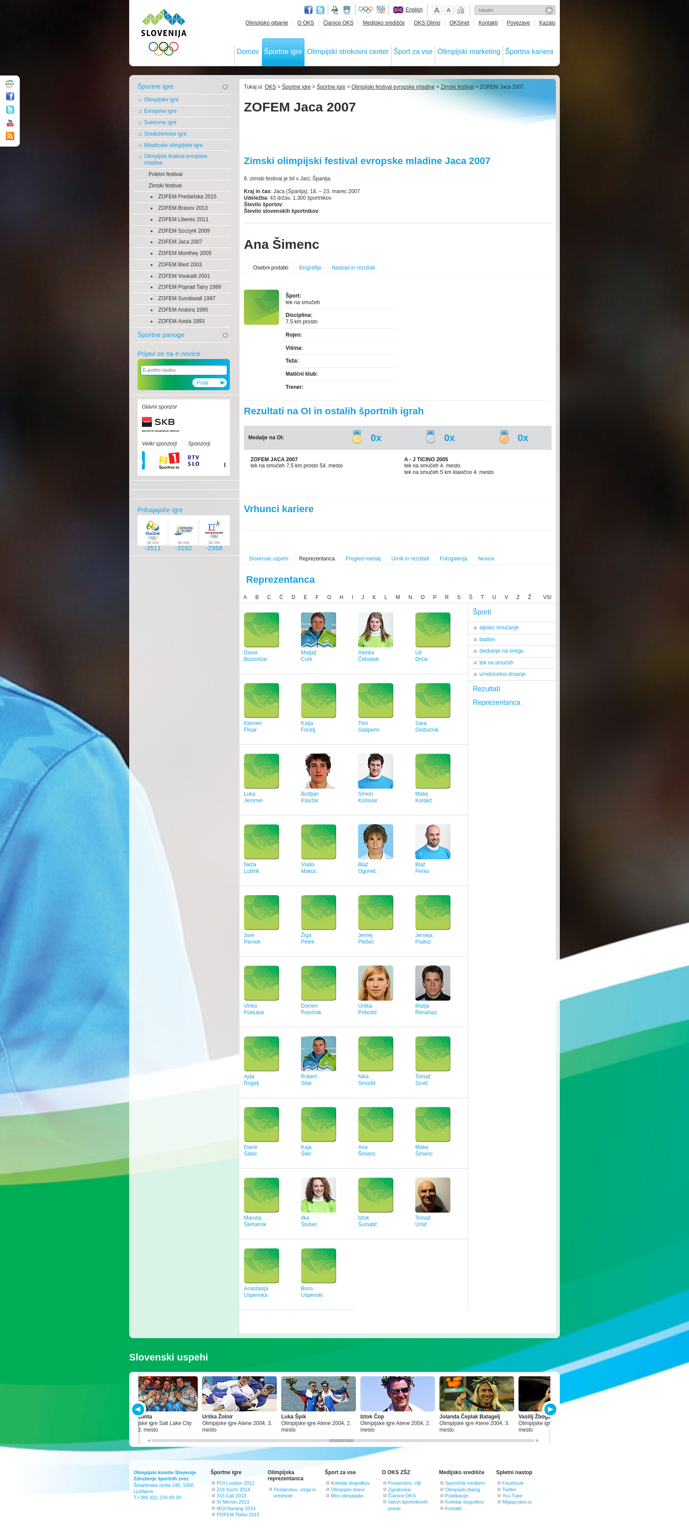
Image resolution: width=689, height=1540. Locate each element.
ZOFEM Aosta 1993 (181, 321)
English (414, 10)
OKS (270, 87)
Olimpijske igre (161, 100)
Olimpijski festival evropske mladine (175, 159)
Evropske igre (160, 111)
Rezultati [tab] (486, 689)
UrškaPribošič (367, 1009)
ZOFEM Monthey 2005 (184, 253)
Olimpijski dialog (462, 1489)
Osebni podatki (270, 268)
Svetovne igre (160, 122)
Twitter (320, 10)
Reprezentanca (316, 559)
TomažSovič (423, 1079)
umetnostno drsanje (502, 674)
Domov (248, 51)
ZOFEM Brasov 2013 (183, 208)
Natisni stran (460, 10)
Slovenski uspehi (268, 559)
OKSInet (459, 23)
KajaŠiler (306, 1150)
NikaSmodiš (367, 1079)
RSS (10, 136)
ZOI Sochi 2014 (233, 1489)
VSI (547, 597)
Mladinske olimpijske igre (173, 145)
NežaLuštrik (251, 868)
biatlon (487, 639)
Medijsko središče (383, 23)
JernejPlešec (366, 938)
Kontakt (453, 1508)
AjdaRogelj (251, 1079)
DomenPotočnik (311, 1009)
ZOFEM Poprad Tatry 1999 (189, 287)
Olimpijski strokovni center (348, 51)
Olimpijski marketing (468, 51)
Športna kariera (529, 51)
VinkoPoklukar (254, 1009)
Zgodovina (399, 1489)
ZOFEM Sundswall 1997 (186, 298)
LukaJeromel (253, 797)
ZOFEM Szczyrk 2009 (184, 231)
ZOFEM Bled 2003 (180, 265)
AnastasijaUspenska (256, 1291)
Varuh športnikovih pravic (408, 1505)
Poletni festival (165, 174)
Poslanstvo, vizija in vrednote (295, 1492)
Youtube (10, 122)
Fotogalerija (454, 559)
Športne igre (283, 51)
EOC (381, 10)
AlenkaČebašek (368, 656)
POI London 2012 (235, 1483)
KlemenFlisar (253, 726)
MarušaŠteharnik (255, 1221)
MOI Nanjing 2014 (236, 1508)
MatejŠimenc (424, 1150)
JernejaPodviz (423, 938)
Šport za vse (413, 51)
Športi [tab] (482, 612)
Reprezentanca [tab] (497, 702)
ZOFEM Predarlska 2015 (187, 197)
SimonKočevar (367, 797)
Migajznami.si (517, 1501)
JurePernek (252, 938)
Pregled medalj (363, 559)
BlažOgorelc (367, 868)
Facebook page (308, 10)
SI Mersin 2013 (233, 1501)
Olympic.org (366, 10)
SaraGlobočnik (427, 726)
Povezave (518, 23)
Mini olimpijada (347, 1495)
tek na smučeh (496, 663)
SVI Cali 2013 (231, 1495)
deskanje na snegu (501, 651)
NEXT (549, 1409)
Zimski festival (165, 186)
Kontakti (488, 23)
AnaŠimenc (367, 1150)
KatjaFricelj (308, 726)
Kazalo (547, 23)
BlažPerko (422, 868)
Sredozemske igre (165, 134)
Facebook (512, 1483)
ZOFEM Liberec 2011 (183, 219)
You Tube (512, 1495)
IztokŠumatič (367, 1221)
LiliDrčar (421, 656)
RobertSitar (309, 1079)
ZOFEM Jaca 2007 (180, 242)
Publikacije (456, 1495)
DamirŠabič (251, 1150)
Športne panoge (161, 334)
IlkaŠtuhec (309, 1221)
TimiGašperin (369, 726)
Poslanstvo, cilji (404, 1483)
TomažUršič (423, 1221)
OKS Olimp (427, 23)
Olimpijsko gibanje (266, 23)
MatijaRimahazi (426, 1009)
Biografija (310, 268)
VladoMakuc (308, 868)
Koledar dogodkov (350, 1483)
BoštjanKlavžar (310, 797)
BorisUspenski (312, 1291)
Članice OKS (338, 23)
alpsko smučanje (499, 628)
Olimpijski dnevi (347, 1489)
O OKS (305, 23)
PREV (139, 1409)
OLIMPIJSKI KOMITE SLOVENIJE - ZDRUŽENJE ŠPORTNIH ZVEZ (164, 34)
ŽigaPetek (308, 938)
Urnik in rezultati (410, 559)
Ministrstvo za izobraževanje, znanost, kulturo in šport (347, 10)
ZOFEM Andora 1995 (183, 310)
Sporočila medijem (465, 1483)
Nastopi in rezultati (353, 268)
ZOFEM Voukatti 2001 (184, 276)
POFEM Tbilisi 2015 (238, 1514)
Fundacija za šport (335, 10)
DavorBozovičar (255, 656)
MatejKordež (423, 797)
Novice (486, 559)
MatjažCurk (308, 656)
